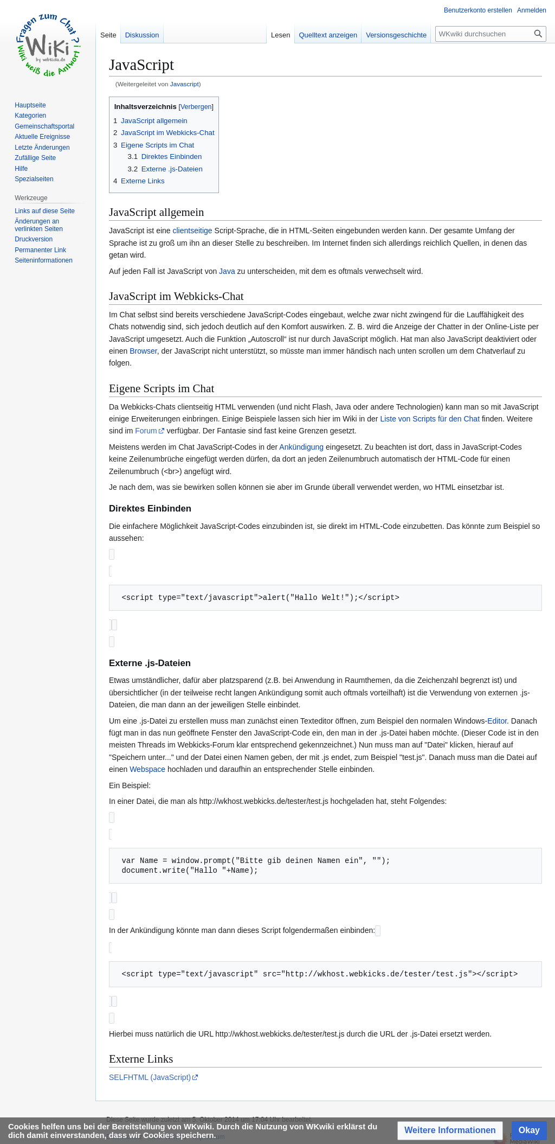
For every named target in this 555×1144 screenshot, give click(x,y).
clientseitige (192, 230)
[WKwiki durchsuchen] (490, 34)
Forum (146, 430)
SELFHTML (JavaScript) (150, 1070)
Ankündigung (301, 447)
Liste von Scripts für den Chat (430, 418)
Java (227, 271)
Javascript (184, 83)
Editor (497, 718)
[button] (450, 1130)
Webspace (147, 767)
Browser (143, 351)
